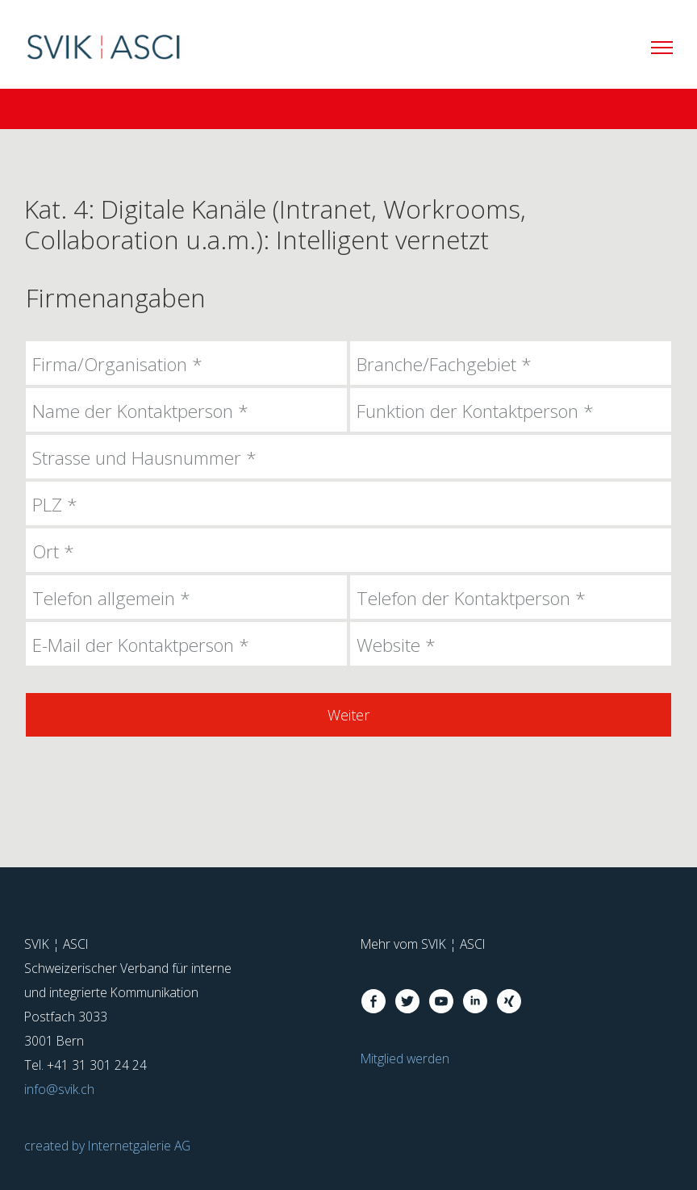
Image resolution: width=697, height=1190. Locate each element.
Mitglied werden (405, 1058)
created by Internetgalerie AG (107, 1146)
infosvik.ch (59, 1089)
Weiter (348, 714)
